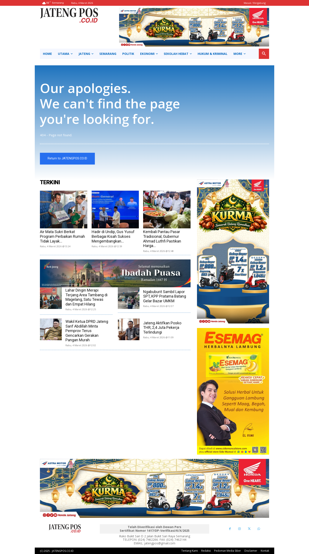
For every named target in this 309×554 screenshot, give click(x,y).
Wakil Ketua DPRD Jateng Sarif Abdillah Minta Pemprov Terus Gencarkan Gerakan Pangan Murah (86, 330)
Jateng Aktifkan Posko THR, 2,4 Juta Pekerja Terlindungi (162, 327)
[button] (264, 54)
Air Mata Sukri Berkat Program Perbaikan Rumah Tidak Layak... (62, 236)
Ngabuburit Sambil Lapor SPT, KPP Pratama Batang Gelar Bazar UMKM (164, 296)
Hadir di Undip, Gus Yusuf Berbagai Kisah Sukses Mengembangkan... (113, 236)
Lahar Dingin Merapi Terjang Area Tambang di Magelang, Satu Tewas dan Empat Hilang (86, 297)
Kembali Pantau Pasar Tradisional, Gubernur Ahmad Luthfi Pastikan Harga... (162, 238)
